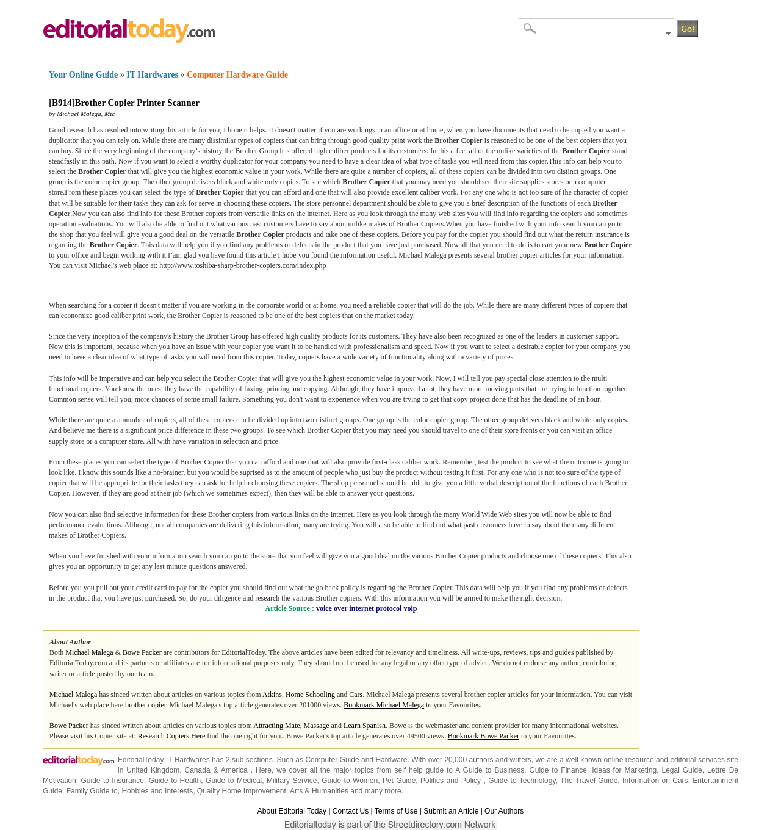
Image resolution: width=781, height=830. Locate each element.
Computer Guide (332, 760)
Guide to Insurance (112, 780)
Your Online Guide (83, 74)
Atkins (272, 694)
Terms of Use (396, 811)
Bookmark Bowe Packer (483, 736)
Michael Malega (79, 113)
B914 (62, 102)
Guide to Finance (558, 770)
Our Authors (504, 811)
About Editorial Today (291, 811)
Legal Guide (681, 770)
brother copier (145, 705)
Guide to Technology (521, 780)
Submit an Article (450, 811)
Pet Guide (399, 780)
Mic (109, 113)
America (234, 770)
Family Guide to (92, 791)
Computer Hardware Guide (237, 74)
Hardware (391, 760)
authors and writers (500, 760)
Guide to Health (175, 780)
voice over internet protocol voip (366, 608)
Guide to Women (350, 780)
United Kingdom (152, 770)
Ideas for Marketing (624, 770)
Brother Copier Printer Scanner (137, 102)
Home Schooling (310, 694)
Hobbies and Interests (157, 791)
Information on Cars (655, 780)
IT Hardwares (152, 74)
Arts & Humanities (319, 791)
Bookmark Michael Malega (384, 705)
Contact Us (351, 811)
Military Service (292, 780)
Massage (316, 725)
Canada (198, 770)
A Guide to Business (489, 770)
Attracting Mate (276, 725)
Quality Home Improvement (241, 791)
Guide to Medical (234, 780)
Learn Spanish (365, 725)
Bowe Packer (142, 652)
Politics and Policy (451, 780)
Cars (355, 694)
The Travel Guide (588, 780)
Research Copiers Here (172, 736)
